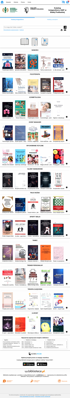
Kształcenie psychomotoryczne (52, 347)
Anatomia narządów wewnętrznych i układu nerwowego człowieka (38, 347)
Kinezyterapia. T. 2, (28, 343)
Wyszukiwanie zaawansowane (11, 30)
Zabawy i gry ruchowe (7, 344)
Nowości (8, 2)
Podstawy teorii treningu (8, 347)
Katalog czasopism (52, 19)
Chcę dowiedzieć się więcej (27, 396)
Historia (16, 2)
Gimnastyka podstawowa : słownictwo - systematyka (13, 343)
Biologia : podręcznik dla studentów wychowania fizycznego (14, 346)
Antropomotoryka (49, 343)
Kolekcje (21, 30)
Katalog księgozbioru (17, 19)
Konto (29, 2)
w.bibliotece (41, 375)
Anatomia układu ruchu (29, 344)
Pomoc (23, 2)
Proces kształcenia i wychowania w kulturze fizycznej (13, 341)
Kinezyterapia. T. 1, (28, 341)
